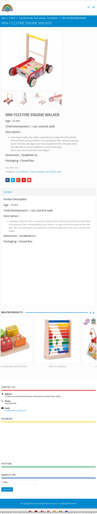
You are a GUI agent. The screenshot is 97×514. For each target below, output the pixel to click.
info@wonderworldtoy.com (16, 410)
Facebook (7, 180)
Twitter (13, 180)
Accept (46, 511)
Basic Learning (37, 171)
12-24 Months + (23, 171)
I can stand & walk (53, 171)
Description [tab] (8, 192)
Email (29, 180)
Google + (18, 180)
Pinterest (24, 180)
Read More (56, 511)
